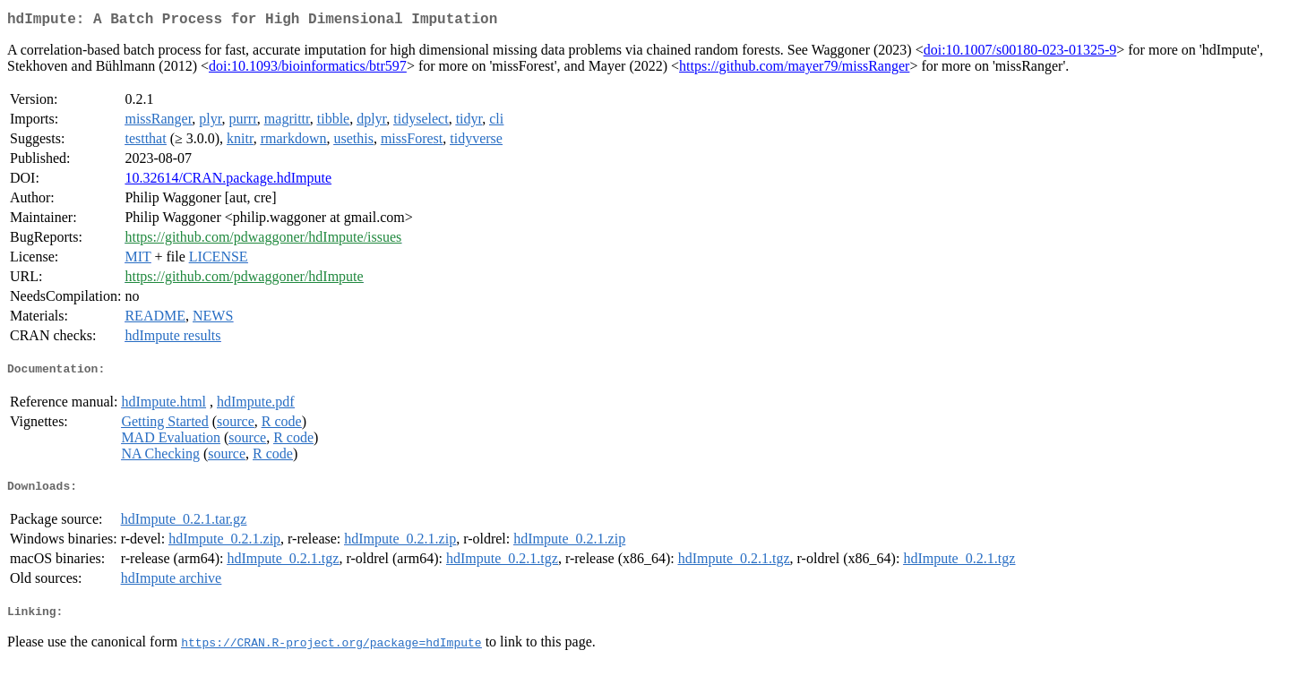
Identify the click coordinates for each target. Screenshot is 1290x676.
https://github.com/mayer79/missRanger (794, 69)
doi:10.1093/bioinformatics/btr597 (308, 69)
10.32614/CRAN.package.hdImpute (228, 181)
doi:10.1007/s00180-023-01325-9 (1020, 53)
